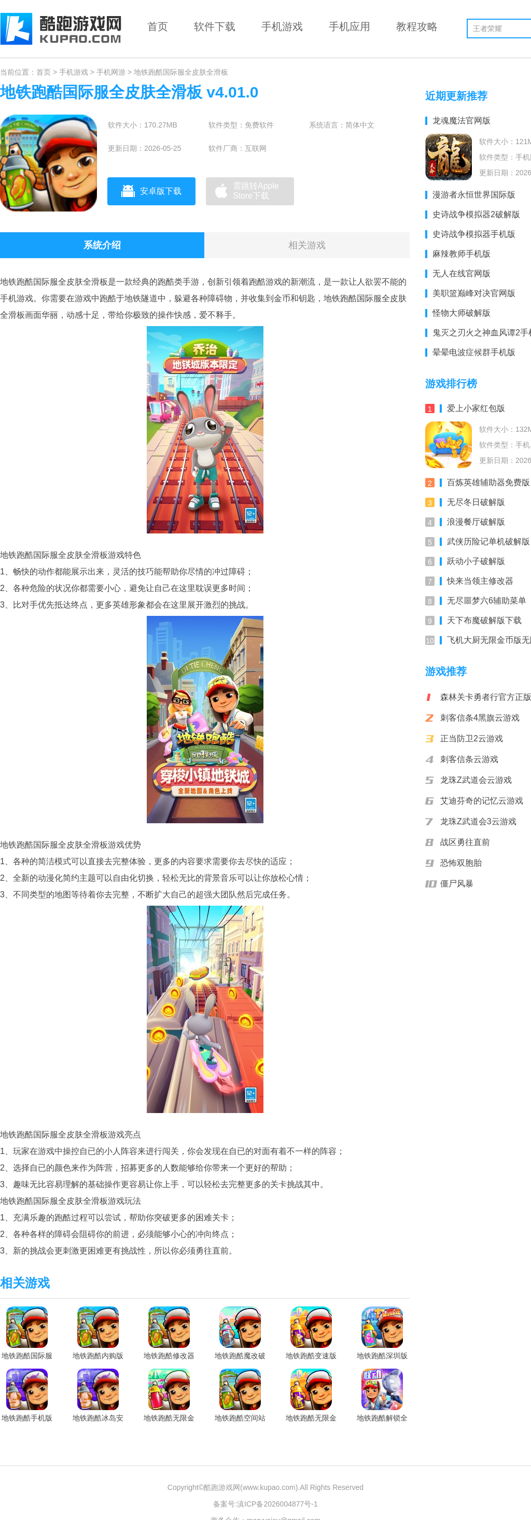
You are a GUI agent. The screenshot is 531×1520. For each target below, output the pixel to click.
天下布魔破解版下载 (481, 620)
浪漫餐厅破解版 (472, 521)
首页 (157, 26)
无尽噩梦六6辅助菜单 (483, 600)
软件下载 (214, 26)
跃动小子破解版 (472, 561)
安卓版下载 (151, 191)
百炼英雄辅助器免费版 (485, 482)
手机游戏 (282, 26)
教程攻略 (417, 26)
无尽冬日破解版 (472, 502)
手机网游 (110, 72)
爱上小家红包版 (472, 408)
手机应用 (349, 26)
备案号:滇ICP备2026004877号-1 (265, 1504)
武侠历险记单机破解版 (485, 541)
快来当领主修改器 (476, 580)
